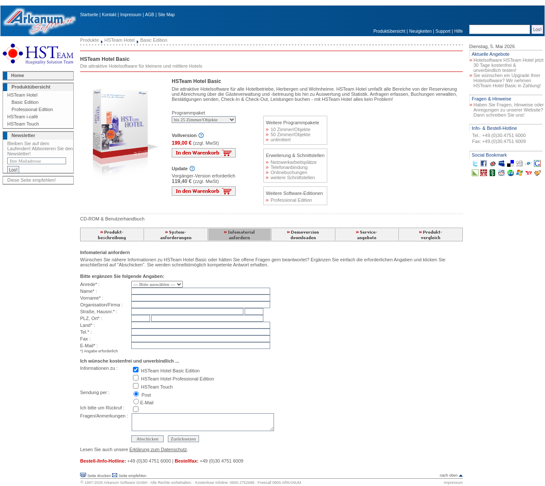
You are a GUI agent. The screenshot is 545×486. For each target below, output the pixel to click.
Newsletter (23, 135)
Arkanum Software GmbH (125, 482)
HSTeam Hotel (22, 94)
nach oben (449, 475)
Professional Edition (32, 109)
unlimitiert (278, 139)
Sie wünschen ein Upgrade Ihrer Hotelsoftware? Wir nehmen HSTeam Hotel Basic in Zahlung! (507, 80)
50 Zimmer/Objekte (288, 134)
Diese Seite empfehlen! (31, 180)
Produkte (89, 40)
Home (17, 75)
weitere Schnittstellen (290, 177)
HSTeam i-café (22, 116)
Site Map (166, 14)
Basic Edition (25, 102)
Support (442, 31)
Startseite (89, 14)
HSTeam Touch (23, 123)
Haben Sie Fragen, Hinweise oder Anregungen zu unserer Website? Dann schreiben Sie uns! (508, 109)
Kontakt (109, 14)
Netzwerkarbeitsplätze (291, 162)
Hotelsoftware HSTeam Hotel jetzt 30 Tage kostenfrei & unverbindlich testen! (508, 65)
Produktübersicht (389, 31)
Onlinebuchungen (286, 172)
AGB (149, 14)
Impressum (130, 14)
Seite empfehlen (132, 476)
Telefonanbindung (287, 167)
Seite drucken (99, 476)
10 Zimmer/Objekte (288, 129)
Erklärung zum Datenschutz (158, 449)
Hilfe (458, 31)
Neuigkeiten (420, 31)
